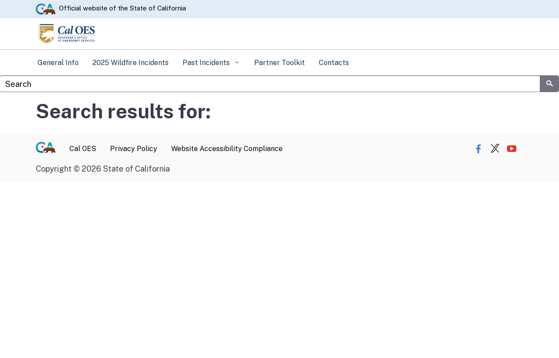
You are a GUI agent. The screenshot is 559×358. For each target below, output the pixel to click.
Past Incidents (207, 63)
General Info (58, 63)
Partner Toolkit (279, 63)
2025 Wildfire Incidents (131, 63)
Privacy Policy (133, 149)
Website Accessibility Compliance (227, 149)
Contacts (334, 63)
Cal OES (82, 149)
